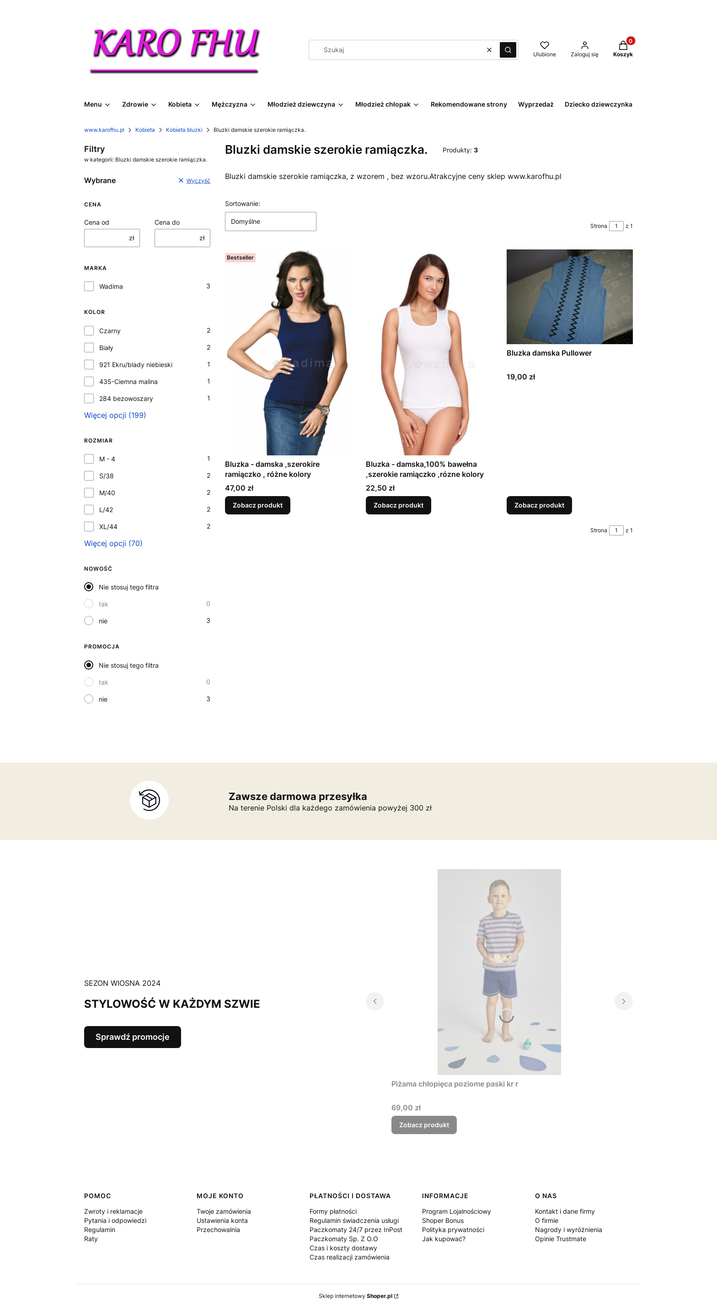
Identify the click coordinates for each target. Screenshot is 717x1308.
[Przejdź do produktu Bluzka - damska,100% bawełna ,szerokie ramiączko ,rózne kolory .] (429, 352)
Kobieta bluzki (184, 129)
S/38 (106, 476)
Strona (598, 225)
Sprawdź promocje (133, 1037)
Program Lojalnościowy (456, 1211)
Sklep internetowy (355, 1295)
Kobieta (145, 129)
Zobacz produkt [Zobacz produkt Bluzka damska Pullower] (539, 505)
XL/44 (108, 526)
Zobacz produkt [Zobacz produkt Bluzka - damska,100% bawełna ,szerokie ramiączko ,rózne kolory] (398, 505)
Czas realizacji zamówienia (350, 1257)
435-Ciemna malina (128, 381)
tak (103, 604)
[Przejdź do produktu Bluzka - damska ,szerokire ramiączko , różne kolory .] (288, 352)
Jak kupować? (444, 1239)
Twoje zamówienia (224, 1211)
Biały (106, 347)
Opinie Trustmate (560, 1239)
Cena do (167, 222)
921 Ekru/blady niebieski (135, 364)
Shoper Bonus (443, 1220)
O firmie (546, 1220)
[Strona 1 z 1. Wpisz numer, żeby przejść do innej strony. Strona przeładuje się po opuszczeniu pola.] (616, 226)
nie (103, 621)
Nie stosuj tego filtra (129, 587)
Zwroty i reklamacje (113, 1211)
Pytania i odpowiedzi (115, 1220)
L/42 (106, 509)
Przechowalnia (218, 1229)
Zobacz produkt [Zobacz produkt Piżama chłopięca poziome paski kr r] (424, 1125)
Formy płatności (333, 1211)
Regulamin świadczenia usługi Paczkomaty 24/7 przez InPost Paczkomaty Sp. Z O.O (356, 1229)
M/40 (107, 493)
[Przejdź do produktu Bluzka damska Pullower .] (570, 296)
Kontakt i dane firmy (565, 1211)
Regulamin (99, 1229)
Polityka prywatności (453, 1229)
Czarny (110, 331)
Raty (91, 1239)
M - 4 (107, 459)
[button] (508, 50)
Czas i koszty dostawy (343, 1248)
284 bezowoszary (126, 398)
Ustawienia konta (222, 1220)
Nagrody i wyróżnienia (568, 1229)
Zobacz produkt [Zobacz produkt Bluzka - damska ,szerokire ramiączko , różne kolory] (258, 505)
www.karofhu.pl (104, 129)
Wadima (111, 286)
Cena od (96, 222)
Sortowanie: (242, 203)
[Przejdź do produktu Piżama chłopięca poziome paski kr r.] (499, 972)
